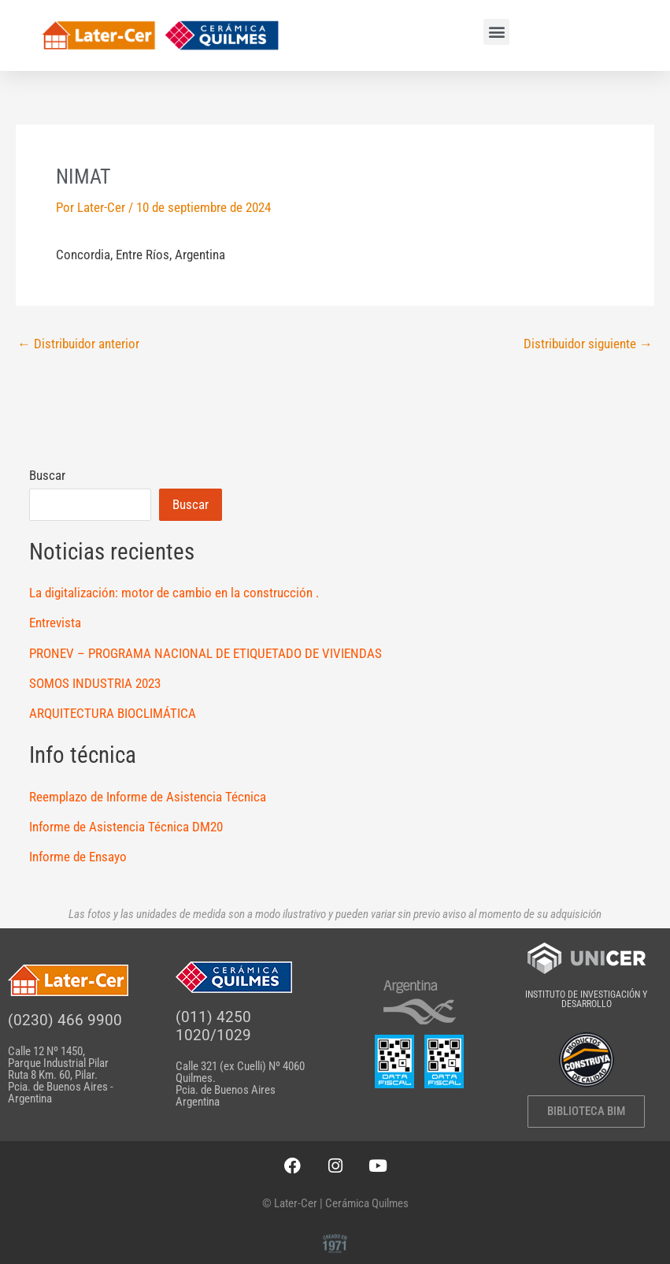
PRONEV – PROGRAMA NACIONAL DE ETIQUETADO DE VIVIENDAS (205, 653)
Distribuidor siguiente (588, 344)
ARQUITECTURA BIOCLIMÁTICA (112, 713)
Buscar (47, 475)
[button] (496, 32)
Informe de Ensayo (78, 856)
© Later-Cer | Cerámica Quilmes (335, 1203)
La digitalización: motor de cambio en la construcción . (174, 592)
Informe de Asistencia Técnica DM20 (126, 827)
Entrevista (55, 622)
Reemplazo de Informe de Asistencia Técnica (147, 797)
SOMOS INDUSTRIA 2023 (95, 683)
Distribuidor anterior (78, 344)
